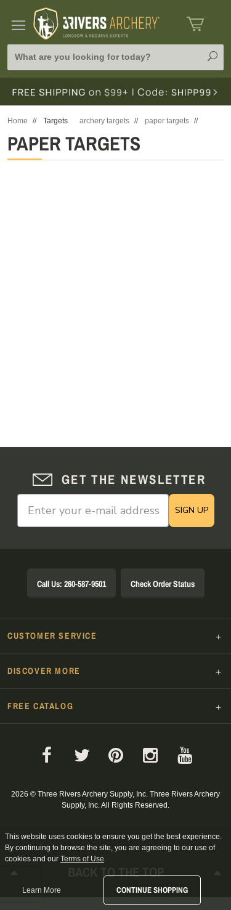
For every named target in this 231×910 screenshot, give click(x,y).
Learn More (41, 890)
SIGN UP (191, 510)
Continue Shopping (152, 890)
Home (17, 121)
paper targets (167, 121)
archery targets (104, 121)
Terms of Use (82, 859)
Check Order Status (163, 583)
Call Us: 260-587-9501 (71, 583)
